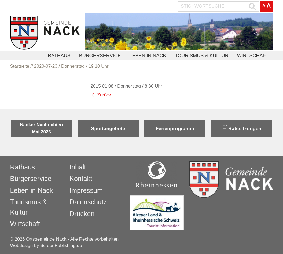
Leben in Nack (147, 55)
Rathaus (59, 55)
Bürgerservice (100, 55)
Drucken (81, 213)
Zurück (104, 94)
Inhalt (77, 167)
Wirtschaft (253, 55)
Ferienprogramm (175, 128)
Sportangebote (108, 128)
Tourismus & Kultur (201, 55)
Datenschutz (88, 202)
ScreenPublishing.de (61, 245)
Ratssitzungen (244, 128)
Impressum (86, 190)
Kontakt (80, 178)
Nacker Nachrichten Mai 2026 (41, 128)
